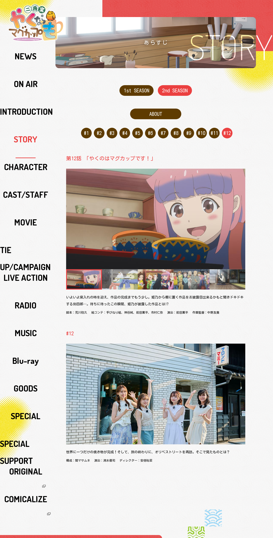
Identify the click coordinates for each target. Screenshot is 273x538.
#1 (85, 127)
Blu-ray (25, 158)
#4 (124, 127)
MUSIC (25, 149)
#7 (162, 127)
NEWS (25, 51)
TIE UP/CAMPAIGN (26, 119)
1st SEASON (136, 89)
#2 (98, 127)
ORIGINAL (25, 198)
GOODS (25, 168)
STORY (25, 80)
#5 (136, 127)
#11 (213, 127)
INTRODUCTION (26, 70)
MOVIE (25, 110)
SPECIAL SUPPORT (25, 188)
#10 (200, 127)
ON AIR (25, 61)
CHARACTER (26, 90)
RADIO (25, 139)
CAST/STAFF (25, 100)
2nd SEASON (174, 89)
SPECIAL (25, 178)
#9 (188, 127)
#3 (111, 127)
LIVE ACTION (26, 129)
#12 (226, 127)
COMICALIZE (25, 207)
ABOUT (155, 110)
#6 (149, 127)
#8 (175, 127)
